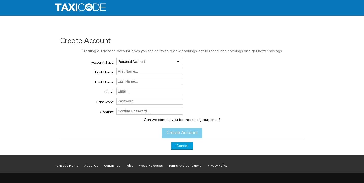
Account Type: (102, 62)
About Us (91, 165)
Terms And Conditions (185, 165)
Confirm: (107, 112)
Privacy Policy (217, 165)
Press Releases (151, 165)
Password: (105, 102)
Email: (109, 92)
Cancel (182, 145)
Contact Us (112, 165)
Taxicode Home (66, 165)
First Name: (104, 72)
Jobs (129, 165)
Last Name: (104, 82)
